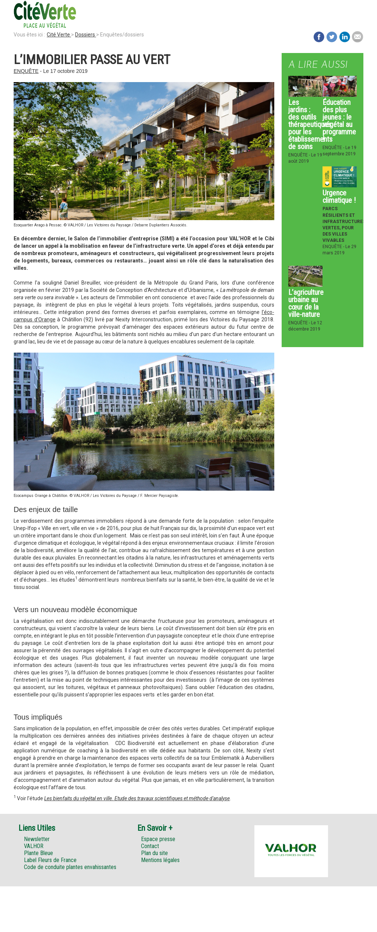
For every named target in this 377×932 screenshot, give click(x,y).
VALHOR (33, 846)
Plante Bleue (38, 853)
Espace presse (158, 839)
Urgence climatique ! (339, 196)
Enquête (26, 71)
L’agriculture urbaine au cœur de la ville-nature (306, 303)
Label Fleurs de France (50, 860)
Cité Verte (59, 35)
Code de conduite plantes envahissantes (70, 867)
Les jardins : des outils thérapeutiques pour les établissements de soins (310, 124)
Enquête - (299, 155)
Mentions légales (160, 860)
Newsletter (37, 839)
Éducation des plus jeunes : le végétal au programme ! (339, 121)
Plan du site (154, 853)
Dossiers (85, 35)
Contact (150, 846)
